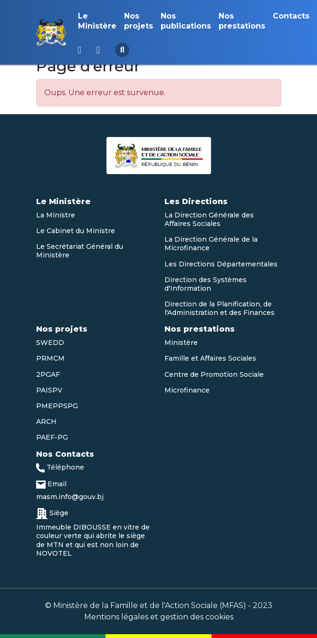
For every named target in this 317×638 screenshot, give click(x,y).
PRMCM (50, 358)
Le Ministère (97, 20)
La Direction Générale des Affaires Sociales (209, 219)
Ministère (181, 342)
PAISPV (49, 390)
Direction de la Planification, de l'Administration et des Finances (219, 308)
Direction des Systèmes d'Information (205, 284)
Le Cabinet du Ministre (75, 230)
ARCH (46, 421)
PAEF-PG (52, 437)
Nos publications (186, 20)
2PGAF (48, 374)
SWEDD (50, 342)
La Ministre (55, 215)
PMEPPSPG (57, 406)
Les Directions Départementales (221, 264)
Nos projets (138, 20)
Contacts (291, 15)
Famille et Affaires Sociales (210, 358)
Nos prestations (242, 20)
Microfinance (187, 390)
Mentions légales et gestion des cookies (158, 616)
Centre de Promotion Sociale (214, 374)
